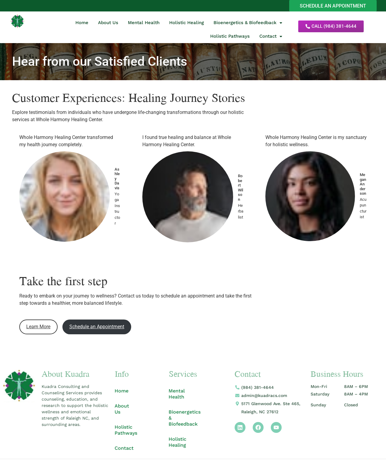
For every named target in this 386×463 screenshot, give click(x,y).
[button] (248, 23)
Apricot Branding (348, 453)
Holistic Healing (186, 23)
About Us (108, 23)
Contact (270, 36)
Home (81, 23)
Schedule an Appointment (96, 327)
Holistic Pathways (230, 36)
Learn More (38, 327)
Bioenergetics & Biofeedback (248, 23)
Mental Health (144, 23)
